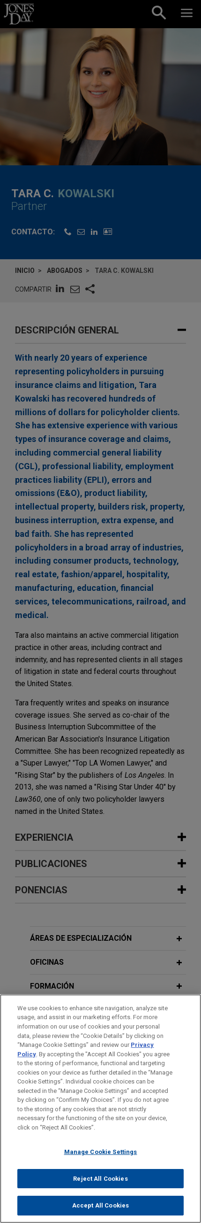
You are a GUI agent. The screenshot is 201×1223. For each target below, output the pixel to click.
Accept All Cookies (100, 1210)
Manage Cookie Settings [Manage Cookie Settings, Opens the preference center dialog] (100, 1156)
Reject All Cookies (100, 1182)
